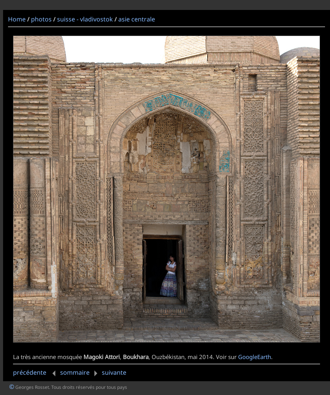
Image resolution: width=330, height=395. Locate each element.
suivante (108, 372)
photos (41, 19)
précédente (36, 372)
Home (17, 19)
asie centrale (136, 19)
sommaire (75, 372)
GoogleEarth (254, 357)
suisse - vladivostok (85, 19)
